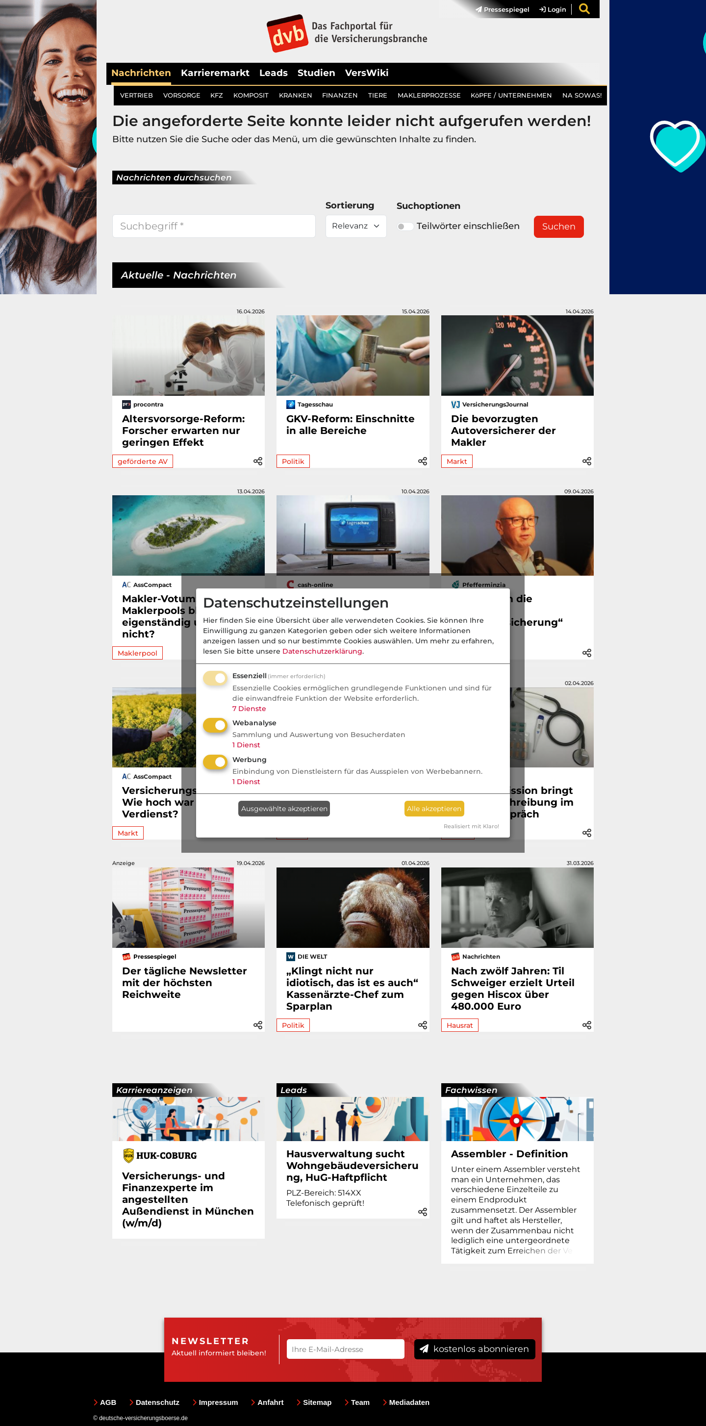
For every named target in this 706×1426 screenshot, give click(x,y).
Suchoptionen (428, 206)
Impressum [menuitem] (215, 1402)
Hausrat (460, 1025)
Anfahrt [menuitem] (267, 1402)
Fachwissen (471, 1090)
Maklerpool (137, 653)
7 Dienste (249, 708)
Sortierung (350, 205)
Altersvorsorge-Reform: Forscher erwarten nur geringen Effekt (183, 430)
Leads (273, 72)
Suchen (559, 226)
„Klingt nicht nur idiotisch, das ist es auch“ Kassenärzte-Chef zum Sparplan (352, 988)
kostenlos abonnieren (474, 1349)
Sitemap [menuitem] (313, 1402)
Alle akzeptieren (434, 808)
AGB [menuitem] (104, 1402)
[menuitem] (498, 9)
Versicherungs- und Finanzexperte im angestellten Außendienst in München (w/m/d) (188, 1199)
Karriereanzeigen (154, 1090)
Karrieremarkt (215, 72)
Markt (457, 461)
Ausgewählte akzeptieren (284, 808)
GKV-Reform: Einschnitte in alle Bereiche (350, 424)
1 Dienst (246, 744)
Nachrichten (141, 72)
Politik (293, 461)
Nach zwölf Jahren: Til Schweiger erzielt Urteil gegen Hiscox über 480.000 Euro (513, 988)
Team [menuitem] (357, 1402)
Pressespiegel (503, 9)
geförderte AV (143, 461)
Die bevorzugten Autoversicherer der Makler (503, 430)
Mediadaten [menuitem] (406, 1402)
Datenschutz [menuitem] (154, 1402)
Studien (316, 72)
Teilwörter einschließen (458, 226)
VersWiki (367, 72)
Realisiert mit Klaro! (471, 826)
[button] (257, 460)
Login (552, 9)
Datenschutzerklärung (322, 651)
